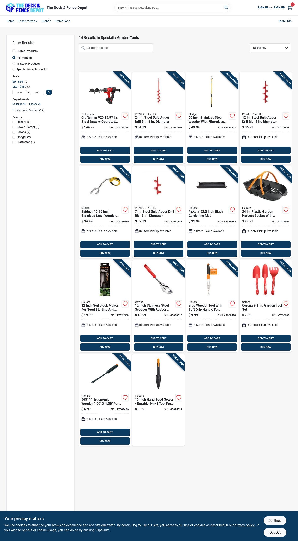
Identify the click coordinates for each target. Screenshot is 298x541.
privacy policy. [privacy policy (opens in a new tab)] (244, 525)
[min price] (19, 92)
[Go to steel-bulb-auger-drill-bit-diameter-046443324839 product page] (158, 118)
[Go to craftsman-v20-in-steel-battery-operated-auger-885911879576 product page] (105, 118)
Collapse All (19, 104)
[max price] (37, 92)
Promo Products (27, 51)
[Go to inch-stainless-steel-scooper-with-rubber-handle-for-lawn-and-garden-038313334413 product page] (158, 306)
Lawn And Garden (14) (29, 110)
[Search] (226, 7)
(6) (24, 121)
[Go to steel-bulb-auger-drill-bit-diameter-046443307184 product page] (158, 212)
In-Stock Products (28, 64)
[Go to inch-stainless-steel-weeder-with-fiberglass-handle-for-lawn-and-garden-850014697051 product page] (212, 118)
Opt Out (275, 532)
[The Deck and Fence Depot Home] (25, 7)
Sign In (263, 7)
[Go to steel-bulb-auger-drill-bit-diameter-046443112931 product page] (266, 118)
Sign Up (279, 7)
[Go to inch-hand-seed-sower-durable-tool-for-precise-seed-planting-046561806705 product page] (158, 400)
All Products (24, 58)
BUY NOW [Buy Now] (105, 159)
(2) (23, 132)
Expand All (35, 104)
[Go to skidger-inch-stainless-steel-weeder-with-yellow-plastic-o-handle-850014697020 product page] (105, 212)
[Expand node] (14, 110)
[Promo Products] (13, 50)
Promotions (62, 21)
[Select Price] (49, 92)
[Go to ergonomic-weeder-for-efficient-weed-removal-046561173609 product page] (105, 400)
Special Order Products (32, 69)
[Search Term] (172, 8)
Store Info (285, 21)
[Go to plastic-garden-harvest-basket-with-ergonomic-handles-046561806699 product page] (266, 212)
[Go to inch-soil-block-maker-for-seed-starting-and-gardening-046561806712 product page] (105, 306)
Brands (46, 21)
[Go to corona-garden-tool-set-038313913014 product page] (266, 306)
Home (10, 21)
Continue (274, 521)
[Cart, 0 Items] (290, 7)
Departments (26, 21)
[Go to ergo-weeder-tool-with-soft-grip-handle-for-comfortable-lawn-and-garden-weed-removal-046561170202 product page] (212, 306)
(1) (26, 142)
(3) (28, 127)
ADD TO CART (105, 150)
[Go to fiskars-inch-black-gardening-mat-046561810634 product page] (212, 212)
